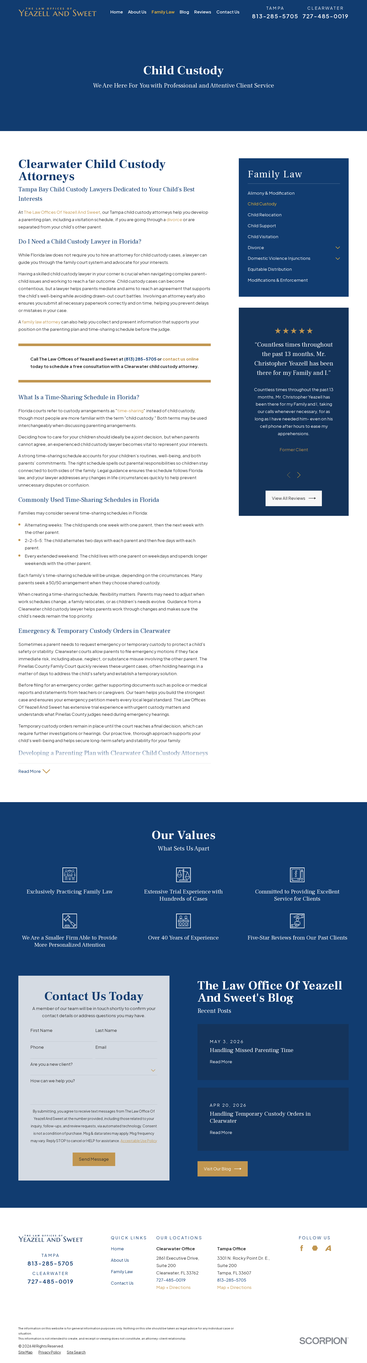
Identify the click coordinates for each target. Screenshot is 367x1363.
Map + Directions (173, 1287)
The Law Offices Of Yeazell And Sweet (62, 212)
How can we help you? (44, 1080)
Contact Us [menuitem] (228, 12)
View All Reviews (294, 498)
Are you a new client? (43, 1064)
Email (92, 1047)
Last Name (98, 1030)
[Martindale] (315, 1248)
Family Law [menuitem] (163, 12)
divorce (174, 219)
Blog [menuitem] (184, 12)
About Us (120, 1260)
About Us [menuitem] (137, 12)
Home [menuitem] (116, 12)
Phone (29, 1047)
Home (117, 1248)
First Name (33, 1030)
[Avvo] (328, 1248)
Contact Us (122, 1283)
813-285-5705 (275, 16)
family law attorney (41, 321)
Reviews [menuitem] (202, 12)
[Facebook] (302, 1248)
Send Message (86, 1159)
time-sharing (130, 410)
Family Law (122, 1271)
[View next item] (299, 475)
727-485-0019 (326, 16)
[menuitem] (294, 193)
